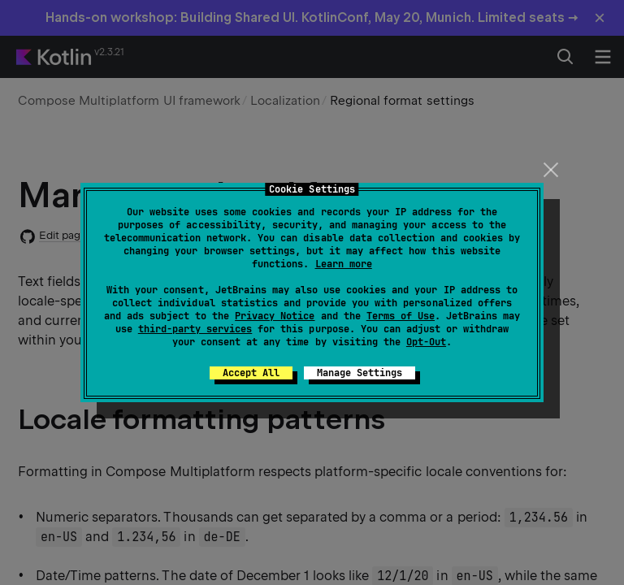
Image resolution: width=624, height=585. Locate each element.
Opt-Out (426, 342)
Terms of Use (400, 316)
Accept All (251, 372)
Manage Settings (359, 372)
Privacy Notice (274, 316)
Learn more (343, 264)
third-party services (195, 329)
